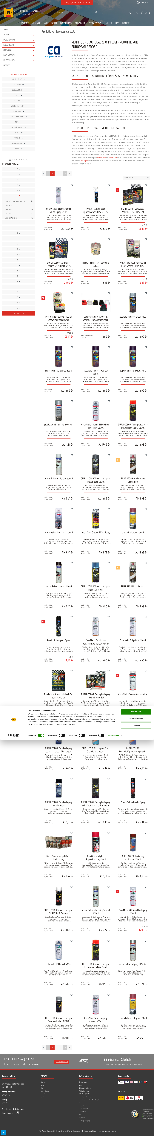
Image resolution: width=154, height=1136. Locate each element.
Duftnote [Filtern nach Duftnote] (18, 84)
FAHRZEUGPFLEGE (18, 60)
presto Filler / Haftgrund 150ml (133, 1018)
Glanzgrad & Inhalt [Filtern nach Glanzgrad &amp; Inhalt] (19, 117)
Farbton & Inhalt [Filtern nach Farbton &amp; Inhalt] (19, 106)
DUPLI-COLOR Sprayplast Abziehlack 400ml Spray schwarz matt (58, 264)
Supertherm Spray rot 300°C (133, 370)
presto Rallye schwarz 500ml (58, 586)
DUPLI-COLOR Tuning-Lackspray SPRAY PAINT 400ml (58, 912)
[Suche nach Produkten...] (74, 13)
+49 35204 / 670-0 (7, 1087)
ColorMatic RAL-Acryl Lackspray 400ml (132, 912)
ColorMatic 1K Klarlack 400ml (58, 964)
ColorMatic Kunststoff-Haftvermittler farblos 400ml (96, 642)
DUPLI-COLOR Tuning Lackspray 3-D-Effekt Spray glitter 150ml (95, 804)
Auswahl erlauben (136, 1115)
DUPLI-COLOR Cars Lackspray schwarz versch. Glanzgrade (58, 750)
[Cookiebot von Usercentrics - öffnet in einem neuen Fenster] (13, 1131)
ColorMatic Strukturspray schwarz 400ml (95, 1019)
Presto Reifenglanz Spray (58, 640)
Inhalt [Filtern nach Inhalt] (19, 122)
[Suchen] (95, 12)
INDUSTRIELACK (18, 45)
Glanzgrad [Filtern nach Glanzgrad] (18, 111)
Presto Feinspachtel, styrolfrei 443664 (95, 264)
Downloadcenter (83, 1082)
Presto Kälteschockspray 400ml (58, 532)
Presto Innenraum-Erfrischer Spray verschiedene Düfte (132, 264)
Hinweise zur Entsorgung (85, 1097)
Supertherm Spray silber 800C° (132, 316)
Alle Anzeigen (18, 313)
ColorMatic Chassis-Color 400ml (132, 694)
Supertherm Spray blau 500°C (58, 370)
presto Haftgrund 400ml (133, 532)
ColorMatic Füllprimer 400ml (133, 640)
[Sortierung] (136, 178)
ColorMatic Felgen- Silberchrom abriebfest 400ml (95, 426)
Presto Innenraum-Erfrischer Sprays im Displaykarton (58, 318)
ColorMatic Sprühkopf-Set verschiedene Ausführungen (95, 318)
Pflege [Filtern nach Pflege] (19, 133)
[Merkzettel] (129, 13)
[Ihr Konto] (135, 13)
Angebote (6, 30)
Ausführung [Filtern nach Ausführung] (18, 79)
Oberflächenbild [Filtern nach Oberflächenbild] (19, 127)
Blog (42, 1088)
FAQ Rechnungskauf (84, 1091)
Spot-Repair (84, 161)
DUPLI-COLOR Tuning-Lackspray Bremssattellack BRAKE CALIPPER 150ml (58, 1019)
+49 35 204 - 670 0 (83, 2)
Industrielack (113, 158)
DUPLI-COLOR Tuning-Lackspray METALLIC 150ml (95, 588)
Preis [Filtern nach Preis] (18, 149)
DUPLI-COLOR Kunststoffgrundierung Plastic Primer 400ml (132, 750)
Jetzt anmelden (62, 1062)
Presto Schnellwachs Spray (133, 802)
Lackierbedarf (101, 158)
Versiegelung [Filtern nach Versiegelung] (18, 143)
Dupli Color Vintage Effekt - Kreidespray (58, 858)
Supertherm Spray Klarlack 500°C (96, 372)
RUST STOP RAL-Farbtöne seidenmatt (133, 480)
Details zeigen (113, 1132)
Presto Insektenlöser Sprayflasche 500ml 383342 (95, 210)
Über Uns (43, 1082)
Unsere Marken (45, 1091)
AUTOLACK (18, 34)
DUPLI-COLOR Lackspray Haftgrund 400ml (133, 858)
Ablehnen (136, 1122)
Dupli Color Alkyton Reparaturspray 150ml (96, 858)
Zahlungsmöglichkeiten (85, 1088)
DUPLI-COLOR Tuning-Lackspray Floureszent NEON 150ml (95, 965)
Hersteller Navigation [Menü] (19, 160)
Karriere (6, 65)
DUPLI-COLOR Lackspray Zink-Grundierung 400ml (96, 750)
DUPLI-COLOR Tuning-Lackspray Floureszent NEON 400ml (132, 426)
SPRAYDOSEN (18, 50)
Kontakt (42, 1097)
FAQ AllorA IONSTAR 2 (84, 1094)
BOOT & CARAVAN (18, 55)
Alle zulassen (136, 1108)
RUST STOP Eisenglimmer (133, 586)
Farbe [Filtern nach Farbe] (18, 95)
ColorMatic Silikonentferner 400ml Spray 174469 (58, 210)
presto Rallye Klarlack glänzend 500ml (96, 912)
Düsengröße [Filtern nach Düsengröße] (18, 90)
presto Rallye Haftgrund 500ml (59, 478)
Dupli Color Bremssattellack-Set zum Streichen (58, 696)
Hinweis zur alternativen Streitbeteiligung (90, 1100)
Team (42, 1085)
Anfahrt (43, 1094)
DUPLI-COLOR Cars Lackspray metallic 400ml (58, 804)
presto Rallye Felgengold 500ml (132, 964)
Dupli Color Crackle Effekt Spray (95, 532)
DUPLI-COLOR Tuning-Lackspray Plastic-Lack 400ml (95, 480)
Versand (81, 1085)
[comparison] (123, 13)
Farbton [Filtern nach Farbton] (19, 100)
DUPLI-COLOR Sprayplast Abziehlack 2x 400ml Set (132, 210)
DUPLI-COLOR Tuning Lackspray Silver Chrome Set (95, 696)
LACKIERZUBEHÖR (18, 40)
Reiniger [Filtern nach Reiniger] (18, 138)
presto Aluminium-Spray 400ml (58, 424)
